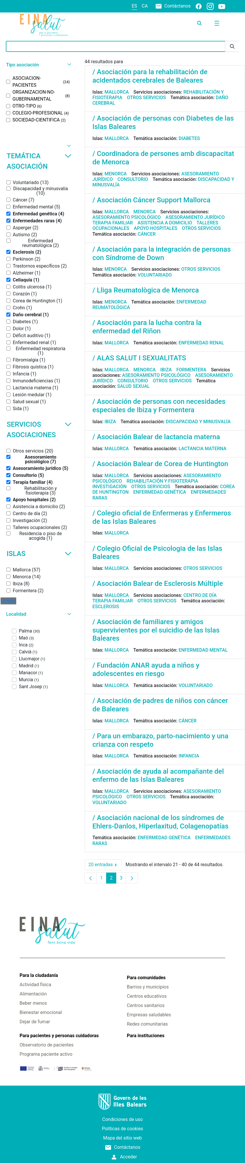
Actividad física (35, 984)
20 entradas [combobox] (105, 864)
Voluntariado (155, 275)
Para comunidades (146, 977)
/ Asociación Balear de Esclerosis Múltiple (157, 583)
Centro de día (200, 595)
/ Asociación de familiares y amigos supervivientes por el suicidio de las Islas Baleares (156, 630)
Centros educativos (147, 996)
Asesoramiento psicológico (126, 217)
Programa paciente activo (46, 1054)
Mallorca (117, 92)
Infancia (189, 756)
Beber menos (33, 1003)
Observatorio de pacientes (47, 1045)
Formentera (191, 369)
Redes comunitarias (147, 1024)
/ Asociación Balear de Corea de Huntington (160, 464)
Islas (39, 553)
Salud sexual (133, 386)
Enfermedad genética (159, 492)
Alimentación (33, 994)
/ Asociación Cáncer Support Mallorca (151, 200)
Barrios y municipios (148, 987)
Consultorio (132, 179)
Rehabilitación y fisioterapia (162, 481)
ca (145, 6)
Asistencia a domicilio (164, 223)
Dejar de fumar (35, 1021)
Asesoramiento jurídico (195, 217)
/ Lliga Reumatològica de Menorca (145, 290)
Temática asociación (39, 161)
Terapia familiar (112, 223)
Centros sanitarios (146, 1005)
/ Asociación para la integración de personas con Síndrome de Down (161, 253)
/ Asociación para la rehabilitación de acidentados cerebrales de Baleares (150, 76)
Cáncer (147, 234)
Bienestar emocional (41, 1012)
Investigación (109, 486)
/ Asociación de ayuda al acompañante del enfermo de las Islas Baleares (158, 775)
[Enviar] (232, 46)
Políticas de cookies (122, 1128)
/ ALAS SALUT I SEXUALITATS (139, 358)
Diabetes (189, 138)
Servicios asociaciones (39, 429)
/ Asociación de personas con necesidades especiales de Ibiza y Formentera (159, 405)
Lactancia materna (202, 448)
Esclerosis (105, 606)
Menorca (116, 174)
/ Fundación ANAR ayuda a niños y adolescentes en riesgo (145, 669)
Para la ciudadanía (39, 975)
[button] (38, 65)
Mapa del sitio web (122, 1138)
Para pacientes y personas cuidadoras (59, 1035)
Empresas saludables (149, 1014)
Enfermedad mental (203, 650)
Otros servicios (146, 97)
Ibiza (166, 369)
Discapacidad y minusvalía (198, 421)
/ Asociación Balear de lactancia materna (156, 437)
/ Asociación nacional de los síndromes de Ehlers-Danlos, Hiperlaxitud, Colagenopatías (160, 822)
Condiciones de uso (122, 1119)
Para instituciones (146, 1035)
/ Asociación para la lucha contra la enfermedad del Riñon (147, 327)
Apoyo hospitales (155, 228)
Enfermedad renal (201, 343)
